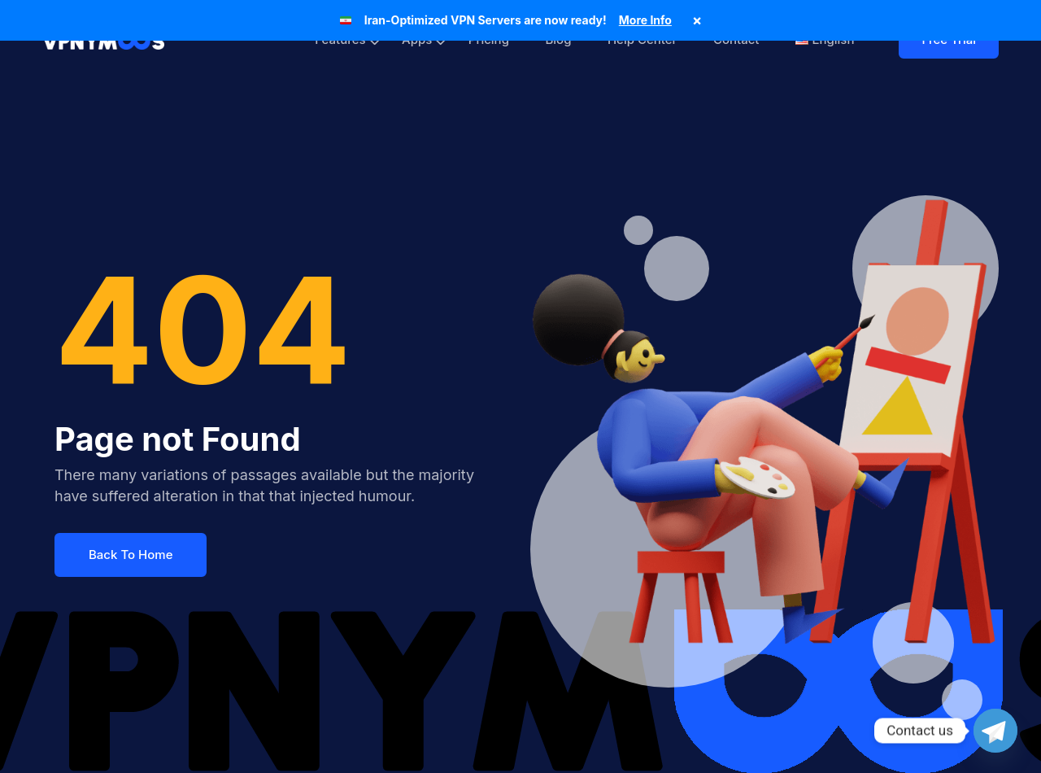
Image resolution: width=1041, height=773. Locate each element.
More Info (645, 20)
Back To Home (130, 554)
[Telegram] (995, 731)
